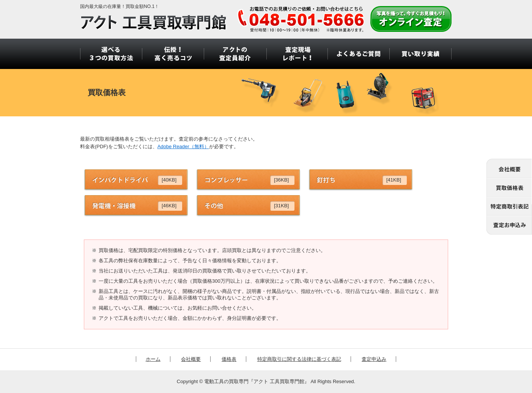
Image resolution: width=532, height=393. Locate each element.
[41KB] (393, 180)
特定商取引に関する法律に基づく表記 (299, 359)
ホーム (153, 359)
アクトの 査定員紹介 (234, 54)
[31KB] (281, 205)
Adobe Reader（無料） (183, 146)
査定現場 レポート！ (296, 54)
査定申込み (374, 359)
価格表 (229, 359)
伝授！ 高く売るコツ (172, 54)
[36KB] (281, 180)
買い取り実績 (420, 54)
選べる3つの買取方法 (111, 54)
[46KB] (169, 205)
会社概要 (191, 359)
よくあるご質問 (358, 54)
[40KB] (169, 180)
